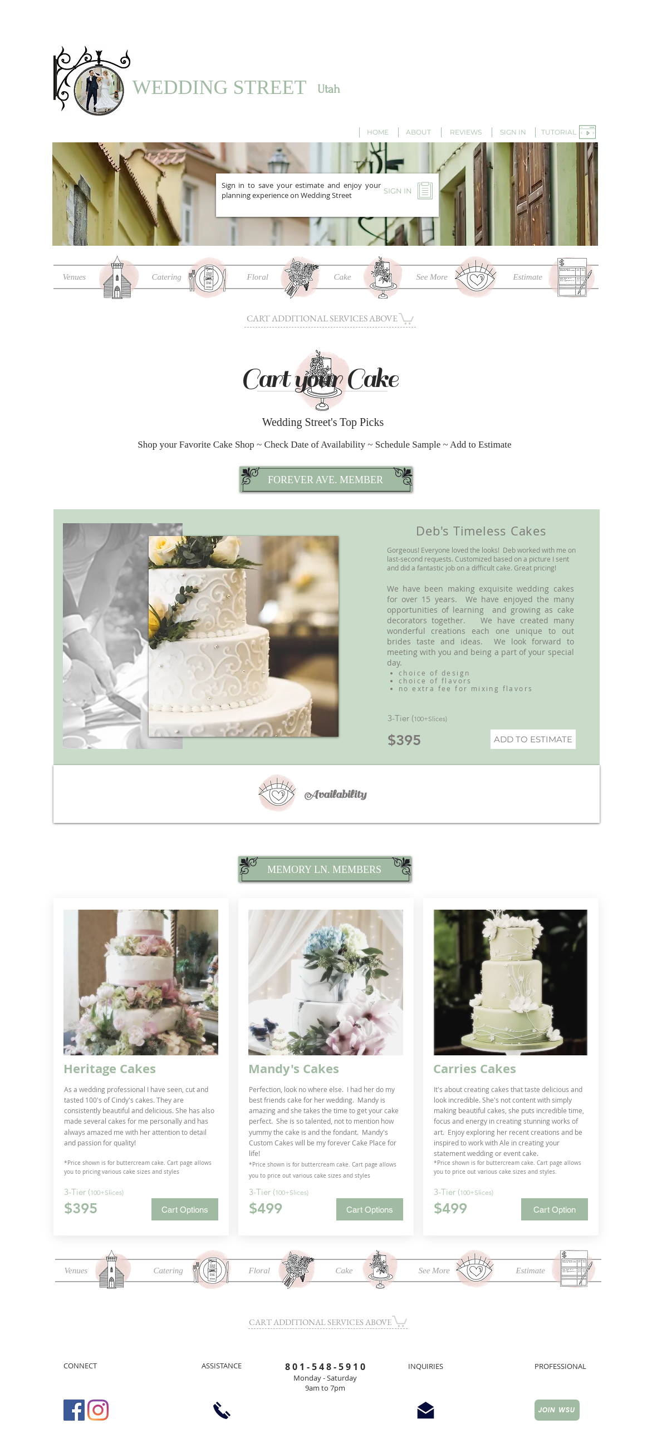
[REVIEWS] (466, 132)
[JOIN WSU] (557, 1410)
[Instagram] (98, 1410)
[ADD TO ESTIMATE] (533, 739)
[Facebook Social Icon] (74, 1410)
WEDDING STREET (220, 87)
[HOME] (378, 132)
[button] (559, 132)
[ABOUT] (419, 132)
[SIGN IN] (513, 132)
